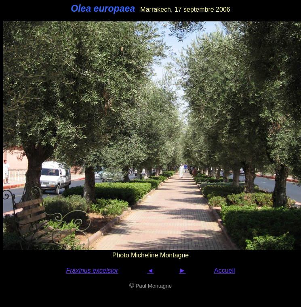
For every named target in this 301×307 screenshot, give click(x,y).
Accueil (224, 270)
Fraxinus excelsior (92, 270)
